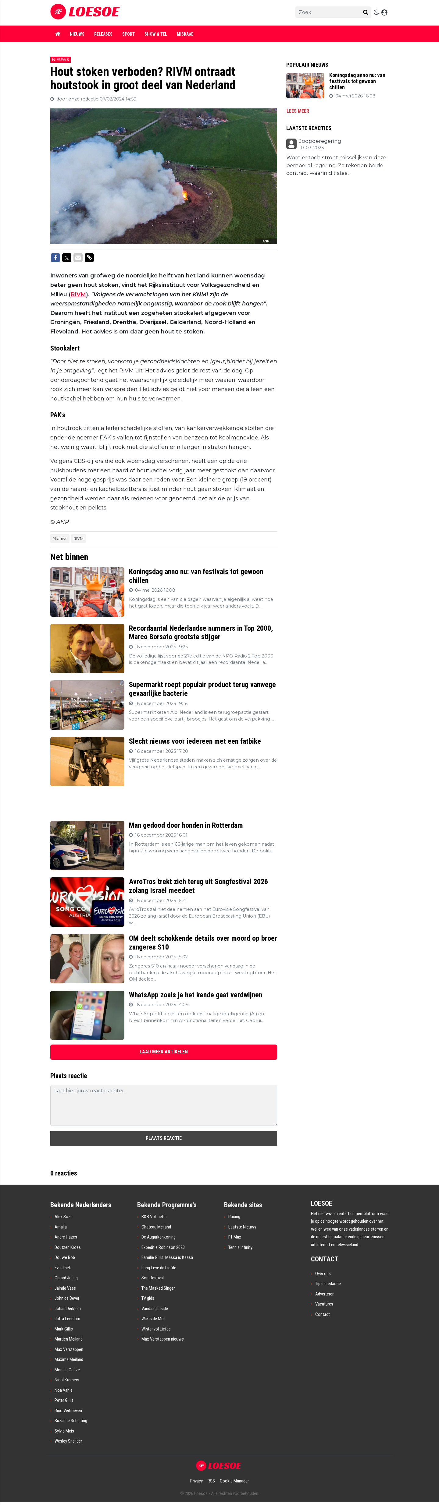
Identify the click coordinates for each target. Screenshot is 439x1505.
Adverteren (324, 1294)
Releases (103, 34)
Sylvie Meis (64, 1431)
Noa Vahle (64, 1390)
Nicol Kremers (67, 1380)
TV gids (147, 1298)
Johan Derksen (68, 1308)
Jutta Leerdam (67, 1318)
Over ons (323, 1273)
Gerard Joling (66, 1278)
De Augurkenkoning (158, 1237)
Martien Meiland (69, 1339)
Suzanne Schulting (71, 1420)
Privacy (196, 1481)
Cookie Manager (234, 1481)
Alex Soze (64, 1216)
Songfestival (152, 1278)
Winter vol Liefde (156, 1329)
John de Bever (67, 1298)
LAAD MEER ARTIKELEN (164, 1052)
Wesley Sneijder (68, 1441)
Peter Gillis (64, 1400)
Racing (234, 1216)
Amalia (61, 1227)
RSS (211, 1481)
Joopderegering (320, 141)
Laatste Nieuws (242, 1227)
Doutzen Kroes (68, 1247)
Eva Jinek (63, 1268)
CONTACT (324, 1259)
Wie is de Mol (153, 1318)
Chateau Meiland (156, 1227)
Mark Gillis (64, 1329)
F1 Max (234, 1237)
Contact (322, 1314)
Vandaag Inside (154, 1308)
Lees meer (298, 111)
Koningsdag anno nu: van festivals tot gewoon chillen (357, 81)
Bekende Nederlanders (80, 1205)
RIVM (78, 294)
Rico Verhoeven (68, 1410)
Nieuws (77, 34)
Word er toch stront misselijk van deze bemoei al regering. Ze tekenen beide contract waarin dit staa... (336, 165)
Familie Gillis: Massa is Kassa (167, 1257)
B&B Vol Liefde (154, 1216)
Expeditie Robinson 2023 (163, 1247)
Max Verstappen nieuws (162, 1339)
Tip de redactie (328, 1283)
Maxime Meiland (69, 1359)
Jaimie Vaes (65, 1288)
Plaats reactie (164, 1138)
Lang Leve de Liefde (158, 1268)
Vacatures (324, 1304)
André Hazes (66, 1237)
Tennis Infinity (240, 1247)
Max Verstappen (69, 1349)
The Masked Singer (158, 1288)
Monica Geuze (67, 1370)
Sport (128, 34)
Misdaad (185, 34)
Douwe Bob (65, 1257)
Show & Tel (156, 34)
